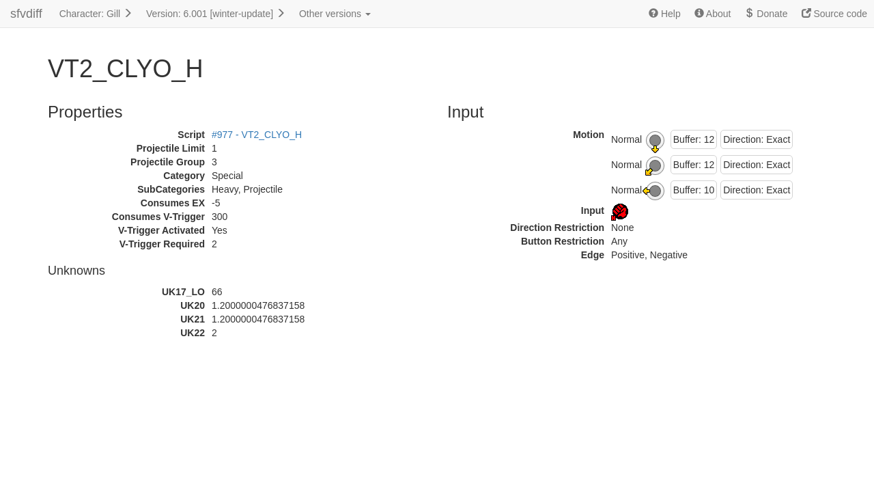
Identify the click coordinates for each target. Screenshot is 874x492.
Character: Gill (95, 13)
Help (665, 13)
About (712, 13)
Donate (765, 13)
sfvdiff (26, 13)
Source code (835, 13)
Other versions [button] (335, 13)
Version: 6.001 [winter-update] (215, 13)
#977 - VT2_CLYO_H (257, 134)
